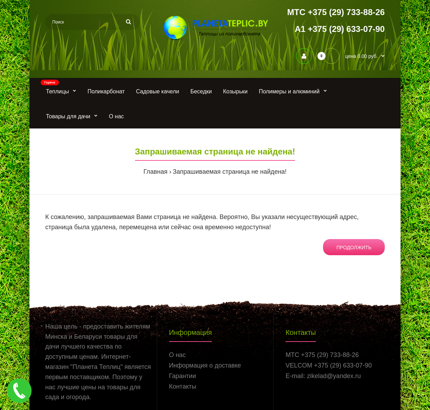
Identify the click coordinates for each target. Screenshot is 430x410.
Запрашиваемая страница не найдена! (230, 171)
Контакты (182, 386)
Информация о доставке (205, 365)
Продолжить (353, 247)
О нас (177, 354)
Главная (155, 171)
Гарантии (182, 375)
